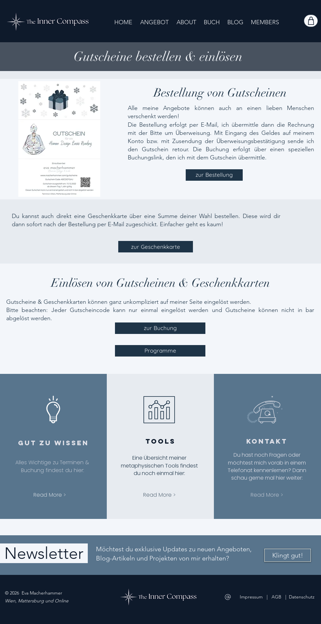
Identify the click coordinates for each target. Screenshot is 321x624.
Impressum (251, 597)
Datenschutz (301, 597)
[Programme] (160, 351)
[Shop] (311, 21)
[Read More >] (49, 495)
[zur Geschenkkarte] (155, 246)
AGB (277, 597)
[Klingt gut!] (287, 555)
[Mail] (228, 597)
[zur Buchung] (160, 328)
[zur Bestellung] (214, 175)
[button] (154, 22)
